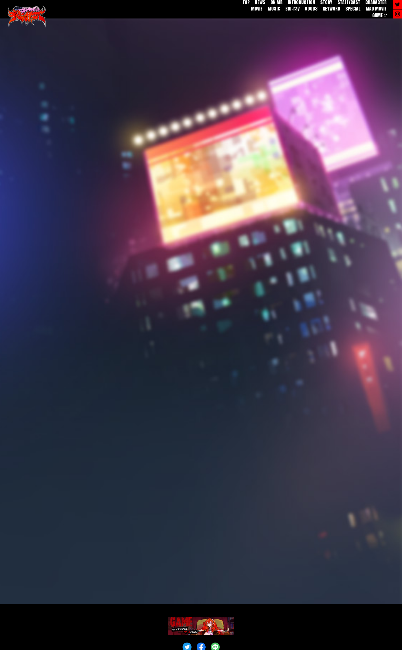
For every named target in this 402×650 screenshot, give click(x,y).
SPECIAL (352, 8)
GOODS (311, 8)
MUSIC (274, 8)
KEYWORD (331, 8)
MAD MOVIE (376, 8)
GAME (377, 15)
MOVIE (257, 8)
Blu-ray (292, 8)
